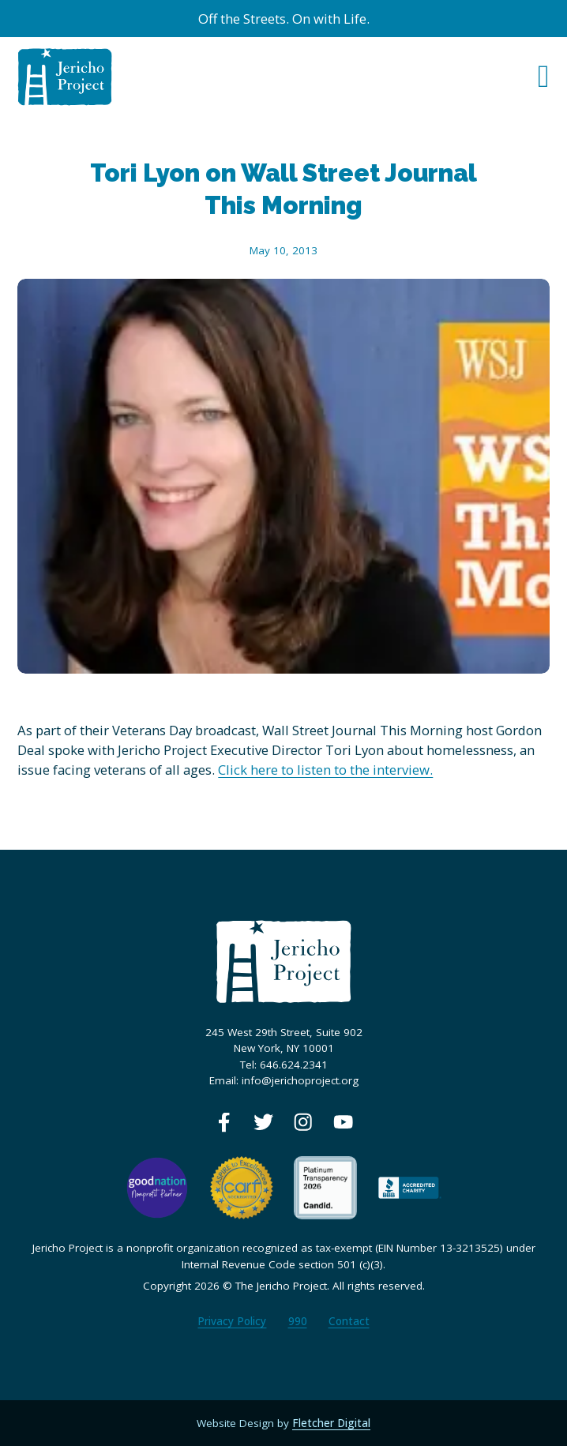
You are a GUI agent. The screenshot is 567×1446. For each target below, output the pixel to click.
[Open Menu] (544, 76)
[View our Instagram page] (303, 1122)
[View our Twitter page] (263, 1122)
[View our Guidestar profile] (325, 1186)
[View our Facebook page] (224, 1122)
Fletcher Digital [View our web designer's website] (331, 1423)
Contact (349, 1321)
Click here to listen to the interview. (325, 770)
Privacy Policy (231, 1321)
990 (297, 1321)
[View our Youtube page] (343, 1122)
